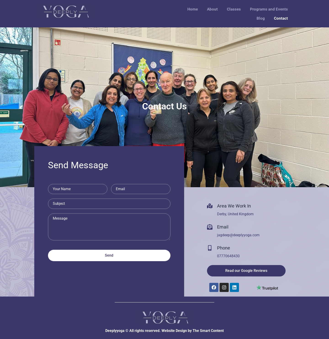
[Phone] (209, 248)
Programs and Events (269, 9)
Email (222, 227)
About (212, 9)
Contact (281, 18)
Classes (234, 9)
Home (192, 9)
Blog (261, 18)
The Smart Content (208, 330)
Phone (223, 248)
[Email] (209, 227)
